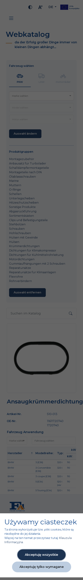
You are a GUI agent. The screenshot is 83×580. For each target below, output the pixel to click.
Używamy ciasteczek (40, 522)
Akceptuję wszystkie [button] (41, 555)
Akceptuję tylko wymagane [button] (41, 567)
